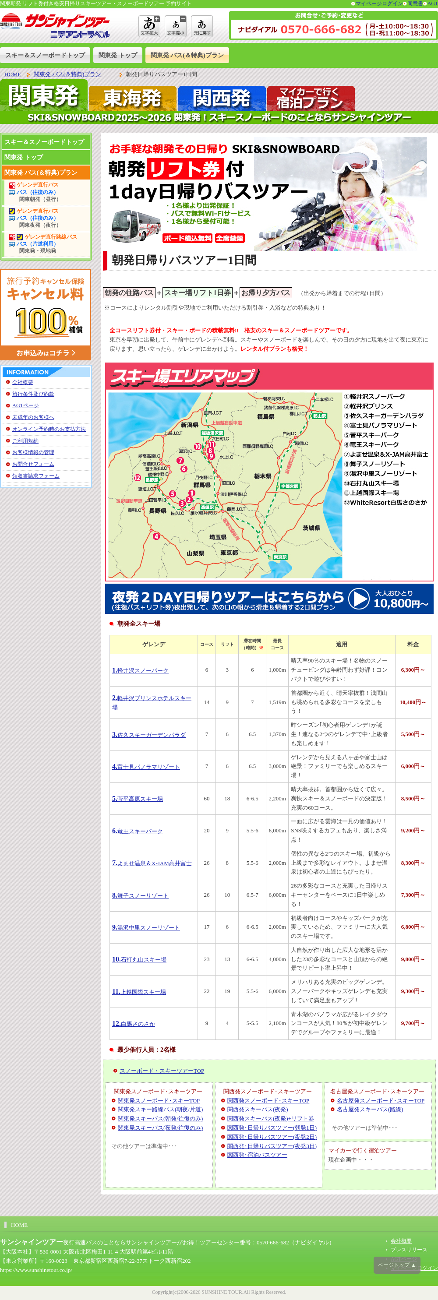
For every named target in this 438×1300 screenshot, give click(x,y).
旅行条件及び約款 (33, 394)
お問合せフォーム (33, 464)
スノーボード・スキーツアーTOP (162, 1070)
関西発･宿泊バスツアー (257, 1155)
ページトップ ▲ (397, 1265)
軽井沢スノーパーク (140, 670)
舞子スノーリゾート (140, 895)
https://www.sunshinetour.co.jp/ (36, 1270)
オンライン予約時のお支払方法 (49, 429)
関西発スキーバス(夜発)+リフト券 (270, 1118)
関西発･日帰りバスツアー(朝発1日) (272, 1127)
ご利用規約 (25, 441)
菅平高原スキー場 (137, 799)
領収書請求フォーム (36, 476)
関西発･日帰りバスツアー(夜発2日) (272, 1137)
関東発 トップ (118, 55)
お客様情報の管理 (33, 452)
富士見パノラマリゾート (146, 767)
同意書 (415, 4)
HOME (12, 74)
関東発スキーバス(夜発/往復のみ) (160, 1127)
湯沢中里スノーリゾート (146, 927)
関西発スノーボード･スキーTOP (268, 1100)
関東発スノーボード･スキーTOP (159, 1100)
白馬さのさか (133, 1024)
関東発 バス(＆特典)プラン (187, 55)
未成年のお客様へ (33, 417)
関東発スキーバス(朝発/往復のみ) (160, 1118)
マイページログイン (379, 4)
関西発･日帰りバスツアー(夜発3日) (272, 1146)
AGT (432, 4)
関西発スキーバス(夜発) (257, 1109)
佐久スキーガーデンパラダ (149, 735)
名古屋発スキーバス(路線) (370, 1109)
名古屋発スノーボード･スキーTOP (380, 1100)
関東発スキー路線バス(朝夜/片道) (160, 1109)
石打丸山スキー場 (139, 959)
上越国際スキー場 (139, 992)
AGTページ (25, 405)
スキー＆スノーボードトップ (45, 55)
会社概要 (22, 382)
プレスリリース (409, 1250)
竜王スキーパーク (137, 831)
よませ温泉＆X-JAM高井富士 (152, 863)
